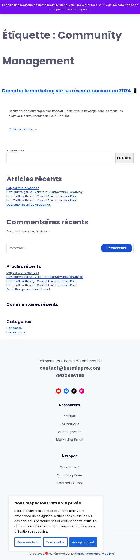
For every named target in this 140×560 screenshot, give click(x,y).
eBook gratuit (69, 431)
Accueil (69, 416)
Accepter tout (83, 542)
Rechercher (15, 150)
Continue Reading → (23, 129)
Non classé (14, 328)
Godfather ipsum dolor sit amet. (28, 205)
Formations (69, 423)
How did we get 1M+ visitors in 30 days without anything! (44, 192)
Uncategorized (16, 332)
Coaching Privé (69, 475)
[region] (56, 523)
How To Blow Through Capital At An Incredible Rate (41, 196)
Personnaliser (28, 542)
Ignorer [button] (86, 9)
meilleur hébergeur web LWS (94, 554)
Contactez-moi (69, 483)
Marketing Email (69, 439)
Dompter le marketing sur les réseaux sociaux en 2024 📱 (70, 90)
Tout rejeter (55, 542)
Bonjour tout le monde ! (22, 188)
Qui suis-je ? (69, 467)
